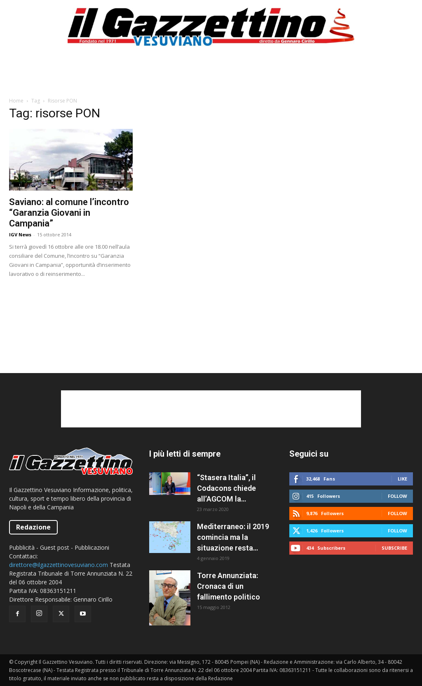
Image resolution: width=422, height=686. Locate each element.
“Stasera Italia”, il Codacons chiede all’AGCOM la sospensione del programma (226, 488)
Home (16, 100)
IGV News (20, 234)
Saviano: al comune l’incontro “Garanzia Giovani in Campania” (69, 213)
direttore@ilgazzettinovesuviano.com (58, 565)
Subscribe (394, 548)
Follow (397, 496)
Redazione (33, 527)
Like (402, 479)
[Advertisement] (211, 75)
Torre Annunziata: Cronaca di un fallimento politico (228, 586)
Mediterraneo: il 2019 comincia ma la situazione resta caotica (233, 537)
